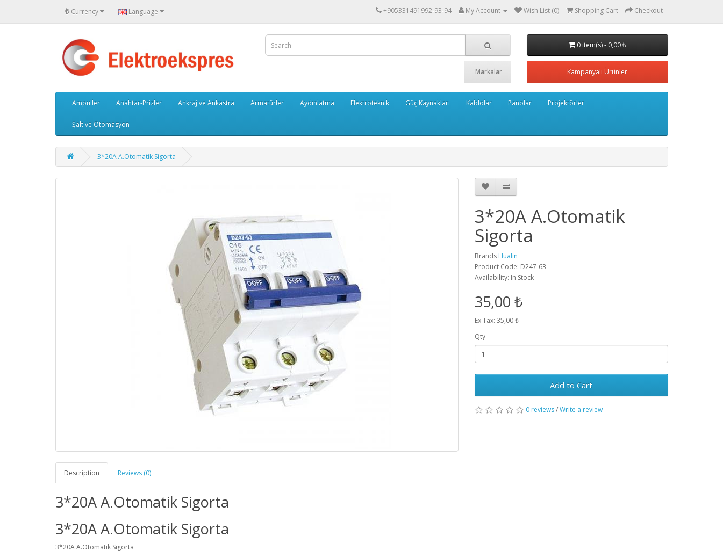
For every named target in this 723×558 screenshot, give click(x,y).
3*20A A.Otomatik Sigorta (136, 156)
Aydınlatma (317, 102)
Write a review (581, 409)
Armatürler (267, 102)
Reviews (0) (134, 472)
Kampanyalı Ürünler (597, 71)
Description (81, 472)
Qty (480, 336)
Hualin (508, 255)
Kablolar (479, 102)
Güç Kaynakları (427, 102)
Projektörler (566, 102)
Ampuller (86, 102)
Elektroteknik (369, 102)
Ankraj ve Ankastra (206, 102)
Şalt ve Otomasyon (101, 124)
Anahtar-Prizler (139, 102)
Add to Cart (571, 385)
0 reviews (540, 409)
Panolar (520, 102)
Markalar (488, 71)
